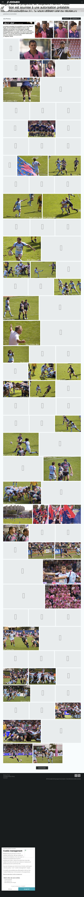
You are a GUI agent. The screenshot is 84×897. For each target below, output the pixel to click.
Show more (42, 768)
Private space (77, 11)
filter (66, 18)
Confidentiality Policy (9, 776)
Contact (5, 778)
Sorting (75, 18)
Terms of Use (6, 775)
